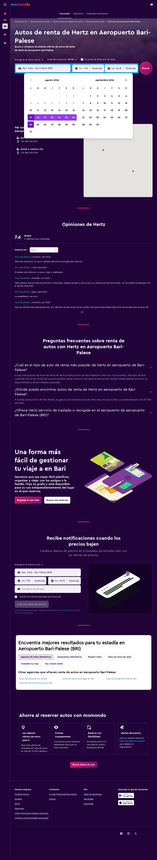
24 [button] (30, 124)
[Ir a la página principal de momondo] (20, 4)
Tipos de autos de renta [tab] (119, 657)
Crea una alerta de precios (132, 741)
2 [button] (73, 96)
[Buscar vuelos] (5, 14)
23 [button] (73, 117)
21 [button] (59, 117)
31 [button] (31, 132)
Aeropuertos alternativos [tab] (69, 657)
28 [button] (59, 124)
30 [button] (73, 124)
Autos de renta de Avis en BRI (33, 679)
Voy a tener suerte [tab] (54, 664)
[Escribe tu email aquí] (51, 589)
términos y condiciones (62, 610)
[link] (28, 500)
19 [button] (45, 117)
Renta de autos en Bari (95, 21)
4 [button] (38, 103)
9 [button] (73, 103)
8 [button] (66, 103)
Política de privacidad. (24, 613)
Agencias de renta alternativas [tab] (36, 657)
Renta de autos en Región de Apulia (68, 21)
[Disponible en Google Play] (126, 795)
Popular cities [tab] (95, 657)
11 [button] (38, 110)
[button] (5, 4)
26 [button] (45, 124)
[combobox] (29, 59)
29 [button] (66, 124)
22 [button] (66, 117)
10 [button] (31, 110)
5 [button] (45, 103)
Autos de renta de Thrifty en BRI (121, 679)
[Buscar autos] (5, 26)
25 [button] (38, 124)
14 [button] (59, 110)
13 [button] (52, 110)
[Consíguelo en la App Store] (126, 802)
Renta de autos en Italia (40, 21)
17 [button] (31, 117)
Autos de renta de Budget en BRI (78, 679)
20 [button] (52, 117)
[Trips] (5, 35)
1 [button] (66, 96)
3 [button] (30, 103)
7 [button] (59, 103)
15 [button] (66, 110)
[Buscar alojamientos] (5, 20)
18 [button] (38, 117)
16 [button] (73, 110)
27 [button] (52, 124)
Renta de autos (21, 21)
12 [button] (45, 110)
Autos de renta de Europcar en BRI (35, 683)
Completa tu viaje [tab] (30, 664)
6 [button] (52, 103)
